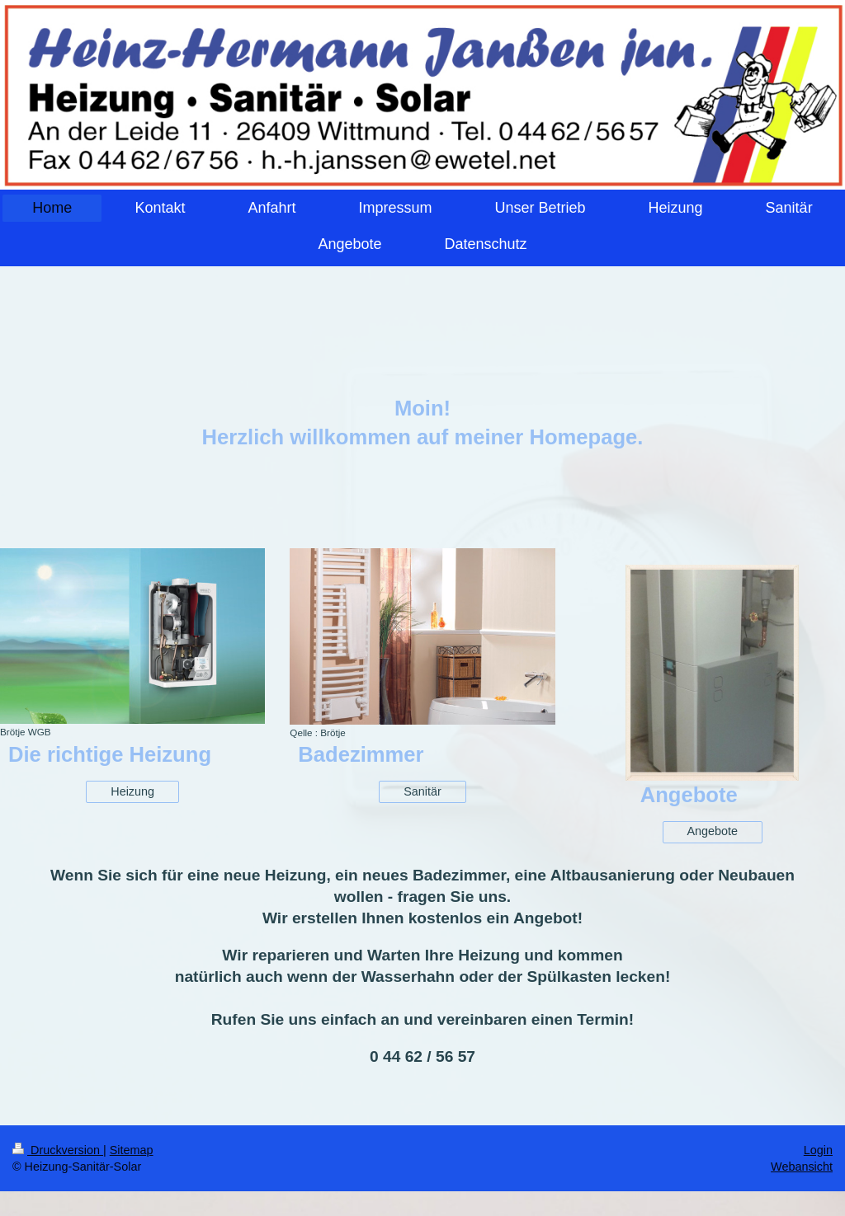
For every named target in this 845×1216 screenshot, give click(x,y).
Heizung (132, 791)
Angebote (713, 831)
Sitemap (131, 1150)
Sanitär (422, 791)
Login (818, 1150)
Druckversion (57, 1150)
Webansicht (802, 1166)
